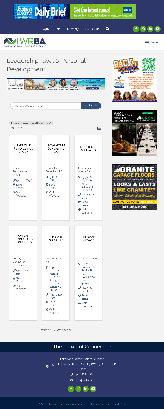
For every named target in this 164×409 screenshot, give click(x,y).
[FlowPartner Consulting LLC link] (56, 149)
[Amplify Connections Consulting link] (23, 239)
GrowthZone (64, 330)
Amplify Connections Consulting (20, 261)
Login (45, 29)
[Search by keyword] (45, 105)
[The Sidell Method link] (88, 239)
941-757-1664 (85, 374)
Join (57, 29)
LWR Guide (92, 29)
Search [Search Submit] (91, 105)
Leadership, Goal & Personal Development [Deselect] (31, 123)
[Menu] (152, 42)
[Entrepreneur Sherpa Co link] (88, 148)
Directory (73, 29)
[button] (107, 29)
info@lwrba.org (85, 380)
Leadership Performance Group (20, 171)
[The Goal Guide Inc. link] (56, 239)
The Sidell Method (88, 258)
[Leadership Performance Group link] (23, 149)
